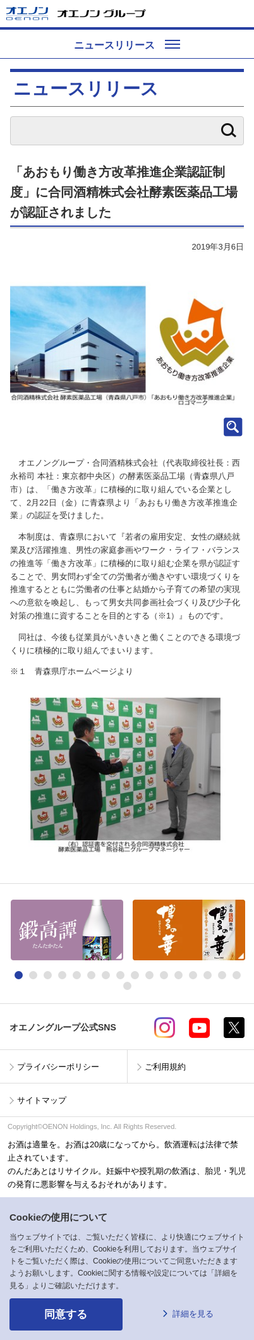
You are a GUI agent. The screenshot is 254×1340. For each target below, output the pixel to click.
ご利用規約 (165, 1066)
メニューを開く (239, 13)
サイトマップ (41, 1100)
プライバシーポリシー (58, 1066)
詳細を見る (193, 1314)
